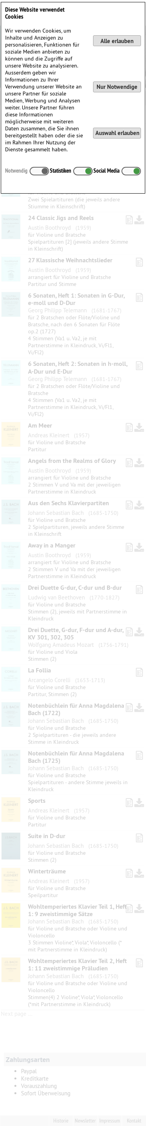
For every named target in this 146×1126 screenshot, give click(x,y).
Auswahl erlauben (117, 133)
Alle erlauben (117, 41)
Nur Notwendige (117, 86)
